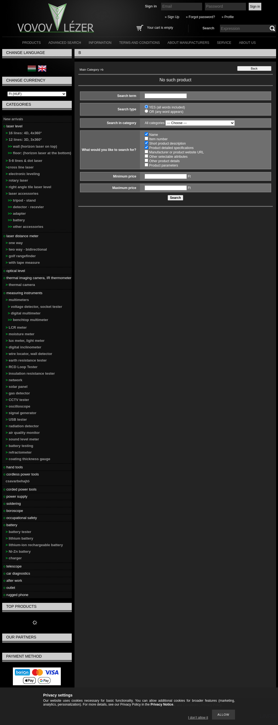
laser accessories (22, 193)
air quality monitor (23, 433)
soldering (12, 504)
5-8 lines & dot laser (24, 161)
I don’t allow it (198, 718)
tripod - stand (22, 200)
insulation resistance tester (30, 373)
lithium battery (19, 538)
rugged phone (16, 595)
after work (13, 580)
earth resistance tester (26, 360)
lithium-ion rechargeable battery (34, 545)
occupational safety (20, 518)
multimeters (17, 300)
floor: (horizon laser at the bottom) (39, 153)
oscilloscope (18, 406)
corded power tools (20, 489)
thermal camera (20, 285)
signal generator (21, 413)
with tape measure (23, 262)
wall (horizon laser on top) (32, 146)
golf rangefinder (21, 256)
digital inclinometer (23, 347)
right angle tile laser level (28, 187)
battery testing (19, 446)
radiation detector (22, 426)
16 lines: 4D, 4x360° (24, 133)
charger (14, 558)
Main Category (89, 69)
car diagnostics (17, 573)
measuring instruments (23, 293)
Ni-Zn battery (18, 551)
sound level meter (22, 439)
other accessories (25, 227)
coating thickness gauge (28, 459)
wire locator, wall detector (29, 354)
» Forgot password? (200, 17)
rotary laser (17, 180)
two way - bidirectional (26, 249)
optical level (14, 271)
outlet (9, 588)
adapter (17, 213)
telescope (13, 566)
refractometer (19, 452)
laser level (13, 126)
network (14, 380)
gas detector (18, 393)
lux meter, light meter (25, 341)
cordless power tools (21, 474)
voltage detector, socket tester (35, 307)
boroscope (13, 511)
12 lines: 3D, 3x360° (24, 139)
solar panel (17, 387)
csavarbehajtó (18, 481)
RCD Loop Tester (22, 367)
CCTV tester (17, 400)
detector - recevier (26, 207)
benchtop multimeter (28, 320)
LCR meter (16, 327)
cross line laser (20, 167)
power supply (15, 496)
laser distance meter (21, 236)
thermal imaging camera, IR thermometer (37, 278)
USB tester (16, 419)
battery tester (18, 532)
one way (14, 243)
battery (16, 220)
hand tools (13, 467)
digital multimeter (24, 313)
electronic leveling (23, 174)
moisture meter (20, 334)
